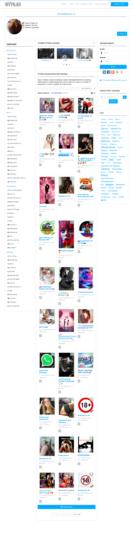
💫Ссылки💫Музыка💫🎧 (63, 294)
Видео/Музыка (13, 96)
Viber (9, 252)
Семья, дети (12, 162)
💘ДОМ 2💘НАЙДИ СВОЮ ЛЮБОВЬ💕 (85, 371)
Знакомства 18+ (84, 415)
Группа (111, 122)
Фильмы (111, 172)
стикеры (115, 194)
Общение (113, 144)
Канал (103, 135)
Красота (116, 135)
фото (104, 200)
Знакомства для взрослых (64, 421)
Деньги (119, 122)
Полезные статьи (87, 4)
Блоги (10, 236)
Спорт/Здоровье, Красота (16, 178)
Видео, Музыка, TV (14, 132)
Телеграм (117, 169)
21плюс (110, 119)
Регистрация (105, 80)
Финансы (11, 213)
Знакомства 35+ (64, 196)
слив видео (112, 191)
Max (9, 113)
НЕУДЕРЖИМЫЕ (84, 455)
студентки (105, 197)
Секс (111, 159)
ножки (103, 191)
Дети (103, 125)
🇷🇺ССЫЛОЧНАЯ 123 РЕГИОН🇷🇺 (85, 242)
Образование (12, 93)
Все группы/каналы (15, 190)
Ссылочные (12, 139)
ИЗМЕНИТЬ (64, 93)
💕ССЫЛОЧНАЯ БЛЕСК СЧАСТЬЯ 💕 (47, 288)
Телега (105, 169)
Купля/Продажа (13, 73)
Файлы (71, 4)
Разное (11, 108)
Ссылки (117, 163)
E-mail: (102, 49)
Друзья (104, 128)
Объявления (12, 136)
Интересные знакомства (44, 418)
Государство (13, 166)
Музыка (105, 141)
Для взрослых (112, 125)
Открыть (122, 33)
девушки (120, 184)
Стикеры (11, 147)
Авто (117, 119)
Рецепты (113, 156)
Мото (121, 138)
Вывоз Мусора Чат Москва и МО (46, 239)
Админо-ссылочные (15, 100)
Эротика (119, 172)
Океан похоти (63, 455)
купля (111, 187)
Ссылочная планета (85, 292)
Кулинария (12, 66)
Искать (113, 101)
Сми (102, 163)
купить (104, 187)
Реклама (104, 156)
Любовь (105, 138)
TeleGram (11, 186)
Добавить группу (119, 4)
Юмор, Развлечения (14, 155)
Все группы (12, 54)
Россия (122, 156)
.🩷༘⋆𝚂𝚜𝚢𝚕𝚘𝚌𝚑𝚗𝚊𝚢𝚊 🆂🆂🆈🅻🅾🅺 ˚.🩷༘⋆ (66, 154)
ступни (114, 197)
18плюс (103, 119)
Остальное (12, 182)
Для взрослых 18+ (14, 81)
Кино (109, 135)
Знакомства (12, 58)
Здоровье (105, 132)
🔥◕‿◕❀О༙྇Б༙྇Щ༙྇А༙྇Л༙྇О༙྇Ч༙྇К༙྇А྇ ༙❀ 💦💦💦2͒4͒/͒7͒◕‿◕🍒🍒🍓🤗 (90, 159)
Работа (10, 62)
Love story (43, 206)
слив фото (105, 194)
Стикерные (12, 77)
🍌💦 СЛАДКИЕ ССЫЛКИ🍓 (64, 116)
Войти (113, 67)
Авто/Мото (12, 89)
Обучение (104, 144)
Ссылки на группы (110, 166)
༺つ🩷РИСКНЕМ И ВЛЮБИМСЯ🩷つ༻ (85, 327)
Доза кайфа (43, 327)
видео (110, 184)
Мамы (114, 138)
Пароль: (103, 57)
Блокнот (64, 4)
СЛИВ (103, 160)
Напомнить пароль (119, 80)
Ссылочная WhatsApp (43, 371)
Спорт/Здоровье (13, 104)
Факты (103, 172)
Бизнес (104, 122)
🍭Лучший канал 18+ (67, 14)
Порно (104, 150)
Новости (11, 128)
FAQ (77, 4)
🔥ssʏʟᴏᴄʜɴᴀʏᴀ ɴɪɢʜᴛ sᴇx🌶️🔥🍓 (46, 492)
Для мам (11, 70)
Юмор (10, 85)
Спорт (109, 163)
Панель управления (101, 4)
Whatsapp (11, 50)
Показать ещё (66, 507)
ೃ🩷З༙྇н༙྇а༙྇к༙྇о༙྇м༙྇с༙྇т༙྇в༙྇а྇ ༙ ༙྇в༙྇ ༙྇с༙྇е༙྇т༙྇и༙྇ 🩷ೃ (67, 336)
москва (119, 187)
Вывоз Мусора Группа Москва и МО (85, 195)
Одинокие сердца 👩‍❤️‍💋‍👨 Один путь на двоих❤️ (46, 118)
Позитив (120, 147)
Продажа (105, 153)
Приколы (113, 150)
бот (102, 184)
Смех (118, 160)
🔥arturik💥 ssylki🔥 (66, 490)
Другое (11, 244)
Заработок (116, 128)
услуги (121, 197)
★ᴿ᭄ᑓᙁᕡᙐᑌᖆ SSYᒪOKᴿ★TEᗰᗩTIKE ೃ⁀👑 (66, 381)
